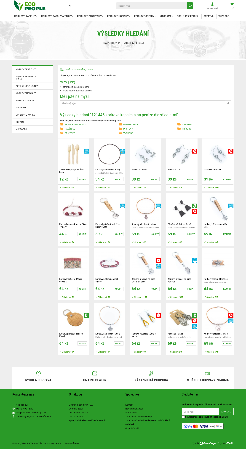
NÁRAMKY (187, 124)
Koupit (82, 179)
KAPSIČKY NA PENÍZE (75, 124)
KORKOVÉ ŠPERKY (145, 16)
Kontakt (129, 404)
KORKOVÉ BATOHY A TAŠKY (57, 16)
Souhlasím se (205, 416)
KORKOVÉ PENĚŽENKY (90, 16)
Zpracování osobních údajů (138, 416)
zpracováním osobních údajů (213, 416)
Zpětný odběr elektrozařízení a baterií (87, 420)
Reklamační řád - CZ (78, 412)
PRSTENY (128, 128)
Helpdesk (129, 424)
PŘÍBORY (186, 128)
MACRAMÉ (166, 16)
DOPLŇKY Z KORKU (188, 16)
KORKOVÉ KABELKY (25, 16)
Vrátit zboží (130, 412)
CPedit (230, 443)
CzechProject (209, 443)
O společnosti (132, 428)
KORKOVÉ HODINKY (118, 16)
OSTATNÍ (208, 16)
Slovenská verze (72, 443)
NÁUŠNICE (70, 128)
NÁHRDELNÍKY (130, 124)
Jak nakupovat (76, 416)
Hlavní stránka (111, 42)
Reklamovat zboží (134, 408)
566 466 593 (22, 404)
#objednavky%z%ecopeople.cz (31, 412)
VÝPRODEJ (224, 16)
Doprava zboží (76, 408)
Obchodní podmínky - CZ (81, 404)
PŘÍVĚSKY (70, 133)
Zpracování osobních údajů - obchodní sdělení (147, 420)
